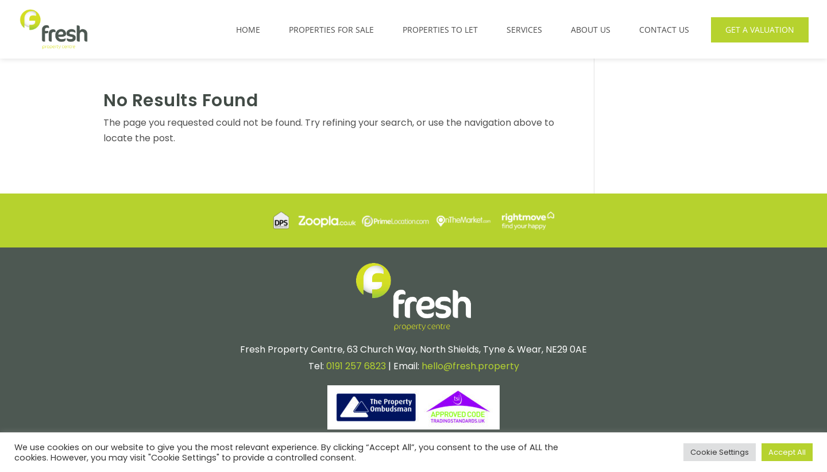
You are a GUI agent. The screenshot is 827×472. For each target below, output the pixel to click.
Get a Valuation (759, 29)
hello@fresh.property (470, 366)
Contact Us (664, 29)
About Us (590, 29)
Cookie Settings (719, 452)
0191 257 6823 (356, 366)
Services (524, 29)
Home (248, 29)
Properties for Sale (331, 29)
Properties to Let (440, 29)
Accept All (787, 452)
